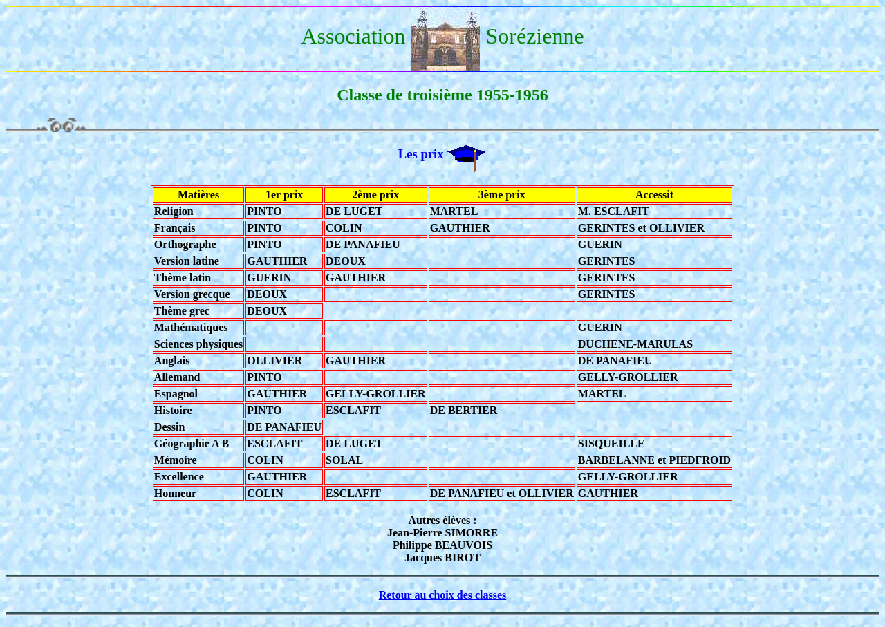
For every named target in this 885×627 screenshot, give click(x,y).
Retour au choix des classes (443, 595)
